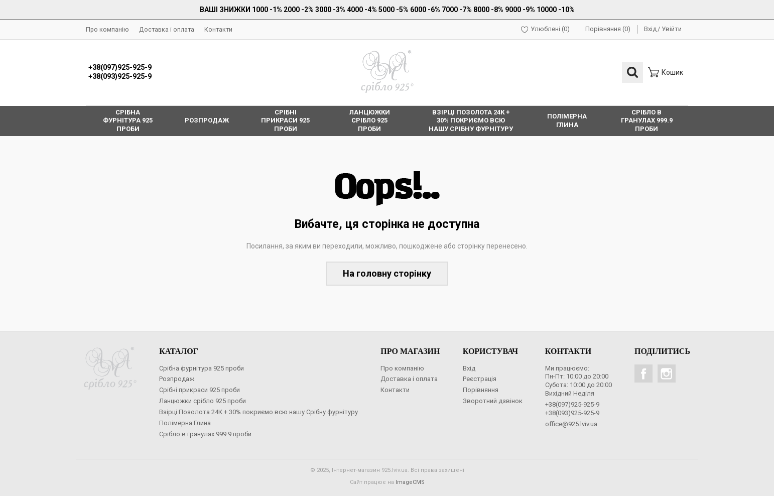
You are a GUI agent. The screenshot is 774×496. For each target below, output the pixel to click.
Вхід (650, 29)
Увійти (672, 29)
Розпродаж (176, 379)
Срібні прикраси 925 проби (199, 390)
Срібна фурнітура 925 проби (201, 368)
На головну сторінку (387, 273)
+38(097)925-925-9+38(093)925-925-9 (120, 72)
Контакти (218, 29)
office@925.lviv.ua (571, 424)
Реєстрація (479, 379)
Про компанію (107, 29)
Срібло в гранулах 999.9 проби (205, 434)
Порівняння (480, 390)
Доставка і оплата (166, 29)
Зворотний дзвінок (493, 401)
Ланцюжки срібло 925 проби (202, 401)
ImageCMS (410, 482)
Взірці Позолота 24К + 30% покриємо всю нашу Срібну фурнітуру (258, 412)
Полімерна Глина (185, 423)
